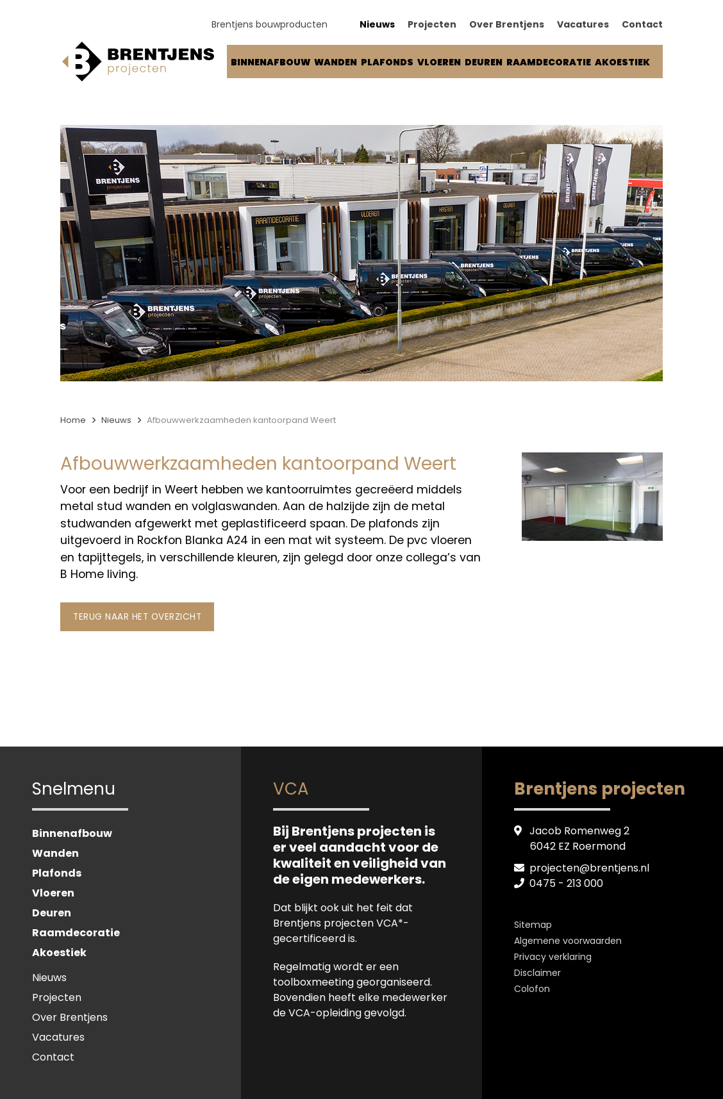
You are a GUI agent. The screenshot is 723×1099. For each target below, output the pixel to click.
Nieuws (377, 26)
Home (73, 420)
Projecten (432, 26)
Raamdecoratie (548, 64)
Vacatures (583, 26)
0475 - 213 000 (566, 883)
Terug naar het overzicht (137, 617)
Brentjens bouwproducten (270, 26)
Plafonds (387, 64)
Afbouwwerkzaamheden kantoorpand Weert (241, 420)
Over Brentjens (506, 26)
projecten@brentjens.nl (589, 868)
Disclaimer (537, 972)
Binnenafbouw (270, 64)
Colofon (532, 988)
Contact (642, 26)
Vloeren (439, 64)
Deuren (484, 64)
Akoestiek (622, 64)
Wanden (335, 64)
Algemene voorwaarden (568, 940)
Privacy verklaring (553, 956)
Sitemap (533, 924)
